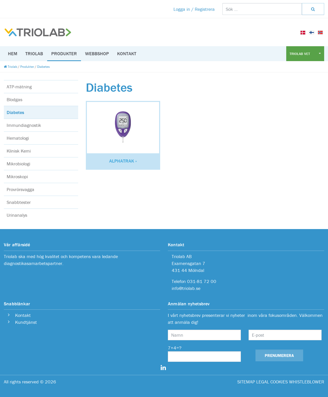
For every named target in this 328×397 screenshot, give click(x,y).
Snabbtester (19, 202)
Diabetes (15, 112)
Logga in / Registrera (194, 9)
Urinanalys (17, 215)
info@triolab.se (186, 288)
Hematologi (18, 138)
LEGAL (262, 382)
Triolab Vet (300, 53)
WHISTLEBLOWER (306, 382)
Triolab (34, 53)
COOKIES (279, 382)
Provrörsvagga (20, 189)
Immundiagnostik (24, 125)
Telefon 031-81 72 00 (194, 281)
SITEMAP (246, 382)
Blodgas (14, 99)
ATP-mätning (19, 87)
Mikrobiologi (18, 164)
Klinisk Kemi (19, 151)
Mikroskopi (17, 176)
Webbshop (97, 53)
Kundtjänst (26, 322)
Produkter (64, 53)
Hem (12, 53)
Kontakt (126, 53)
